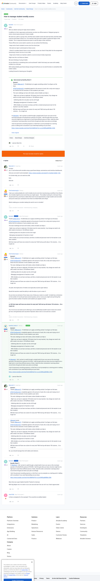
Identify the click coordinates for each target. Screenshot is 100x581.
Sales (33, 535)
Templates (83, 535)
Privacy (41, 578)
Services (82, 524)
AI (7, 535)
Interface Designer (29, 138)
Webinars (59, 539)
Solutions (34, 517)
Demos (58, 531)
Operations (34, 528)
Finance (33, 539)
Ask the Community (19, 9)
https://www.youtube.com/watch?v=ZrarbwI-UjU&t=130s (44, 173)
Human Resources (37, 531)
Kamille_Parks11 (13, 325)
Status (9, 556)
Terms (48, 578)
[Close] (32, 567)
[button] (84, 3)
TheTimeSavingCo (14, 190)
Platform (10, 517)
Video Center (60, 528)
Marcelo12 (12, 166)
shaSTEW (11, 494)
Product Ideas (41, 3)
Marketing (34, 524)
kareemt (11, 24)
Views (11, 138)
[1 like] (15, 143)
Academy (55, 3)
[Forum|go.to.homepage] (9, 3)
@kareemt (16, 115)
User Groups (32, 3)
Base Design (29, 9)
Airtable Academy (61, 521)
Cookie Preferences (74, 578)
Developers (83, 528)
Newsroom (10, 560)
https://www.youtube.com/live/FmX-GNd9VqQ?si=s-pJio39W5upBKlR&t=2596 (33, 128)
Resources (83, 517)
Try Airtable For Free (13, 563)
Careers (9, 549)
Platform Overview (12, 521)
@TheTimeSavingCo (18, 88)
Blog (8, 553)
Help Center (63, 3)
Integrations (11, 524)
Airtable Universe (85, 539)
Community (9, 9)
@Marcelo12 (20, 84)
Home (2, 9)
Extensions (10, 528)
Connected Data (12, 539)
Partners (82, 521)
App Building (11, 531)
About (9, 546)
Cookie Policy (24, 575)
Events (49, 3)
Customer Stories (61, 535)
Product (33, 521)
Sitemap (34, 578)
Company (10, 542)
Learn (58, 517)
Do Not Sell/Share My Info (59, 578)
